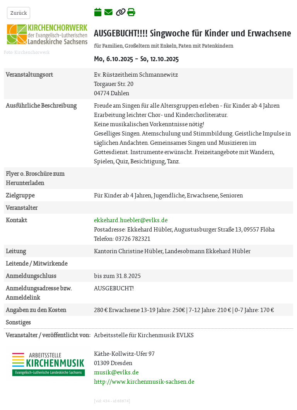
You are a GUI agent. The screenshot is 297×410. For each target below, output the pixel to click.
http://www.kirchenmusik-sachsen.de (144, 381)
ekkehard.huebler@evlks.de (130, 220)
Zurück (18, 13)
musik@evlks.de (116, 372)
